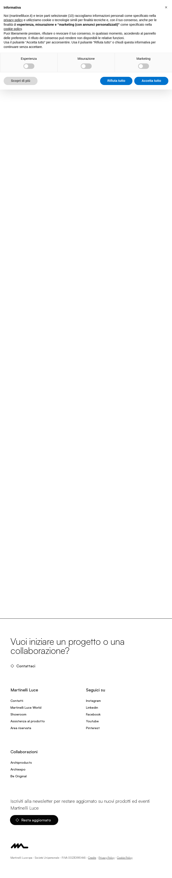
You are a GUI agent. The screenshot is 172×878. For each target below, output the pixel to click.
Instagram (93, 701)
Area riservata (20, 728)
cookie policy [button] (13, 29)
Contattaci (22, 666)
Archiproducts (21, 762)
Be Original (18, 776)
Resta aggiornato (33, 820)
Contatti (16, 701)
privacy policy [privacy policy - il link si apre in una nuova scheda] (13, 20)
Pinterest (93, 728)
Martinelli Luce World (25, 707)
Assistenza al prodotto (27, 721)
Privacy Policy (106, 857)
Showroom (18, 714)
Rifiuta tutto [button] (116, 81)
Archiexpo (17, 769)
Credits (92, 857)
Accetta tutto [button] (151, 81)
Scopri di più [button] (20, 81)
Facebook (93, 714)
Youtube (92, 721)
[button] (166, 7)
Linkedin (92, 707)
